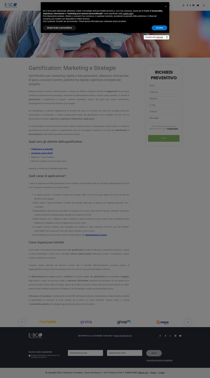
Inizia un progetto (123, 335)
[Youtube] (179, 336)
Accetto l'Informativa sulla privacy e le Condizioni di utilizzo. (45, 356)
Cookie (161, 372)
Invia (163, 138)
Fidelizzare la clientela (42, 149)
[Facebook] (164, 336)
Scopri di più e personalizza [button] (59, 28)
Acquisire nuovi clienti (42, 153)
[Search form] (203, 5)
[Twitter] (169, 336)
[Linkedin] (174, 336)
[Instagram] (159, 336)
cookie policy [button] (128, 13)
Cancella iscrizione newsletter (159, 360)
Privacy (153, 372)
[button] (166, 6)
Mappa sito (143, 372)
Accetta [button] (159, 28)
